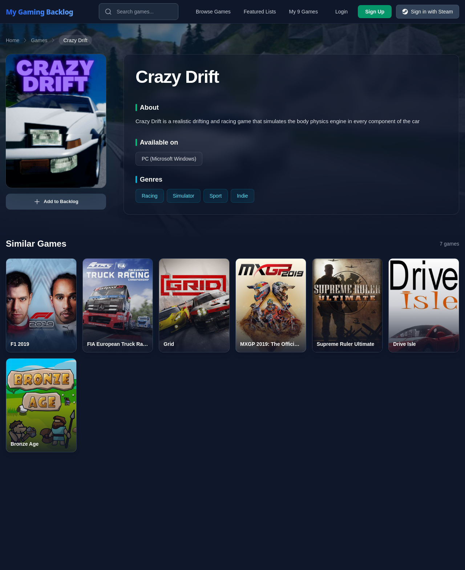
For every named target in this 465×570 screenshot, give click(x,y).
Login (341, 12)
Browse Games (213, 12)
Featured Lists (260, 12)
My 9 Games (303, 12)
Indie (242, 196)
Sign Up (374, 12)
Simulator (183, 196)
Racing (150, 196)
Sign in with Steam (427, 12)
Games (39, 40)
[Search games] (138, 11)
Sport (216, 196)
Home (12, 40)
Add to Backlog (55, 201)
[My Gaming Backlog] (46, 11)
